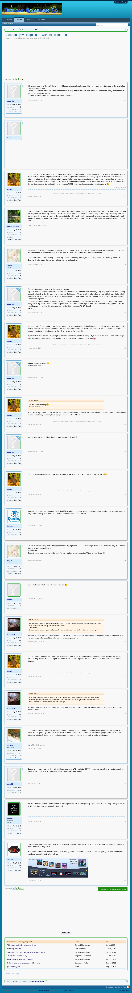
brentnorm (11, 634)
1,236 (19, 273)
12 (20, 107)
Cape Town (17, 112)
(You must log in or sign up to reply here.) (113, 889)
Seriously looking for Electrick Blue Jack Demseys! (26, 952)
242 (20, 640)
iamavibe (37, 38)
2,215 (19, 195)
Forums (19, 20)
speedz (10, 819)
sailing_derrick (13, 226)
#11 (125, 525)
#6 (125, 348)
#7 (125, 377)
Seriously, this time (14, 949)
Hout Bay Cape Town (14, 239)
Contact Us (109, 987)
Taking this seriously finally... (17, 956)
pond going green (13, 967)
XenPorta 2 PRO (44, 990)
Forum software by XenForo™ (20, 990)
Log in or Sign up (121, 2)
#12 (125, 560)
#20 (125, 880)
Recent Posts (66, 932)
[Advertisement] (66, 58)
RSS (128, 987)
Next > (21, 79)
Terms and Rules (124, 990)
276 (20, 232)
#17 (125, 748)
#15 (125, 676)
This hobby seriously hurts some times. (21, 945)
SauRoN (10, 859)
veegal (9, 189)
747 (20, 828)
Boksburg (18, 758)
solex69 (10, 600)
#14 (125, 642)
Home (9, 20)
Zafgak (9, 265)
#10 (125, 494)
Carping (10, 745)
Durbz (19, 833)
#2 (125, 196)
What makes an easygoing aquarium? (21, 959)
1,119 (19, 605)
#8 (125, 424)
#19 (125, 821)
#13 (125, 599)
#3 (125, 225)
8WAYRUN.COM (69, 990)
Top (124, 987)
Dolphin (10, 526)
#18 (125, 783)
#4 (125, 264)
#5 (125, 312)
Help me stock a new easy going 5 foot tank (23, 963)
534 (20, 753)
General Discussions (20, 38)
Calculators (41, 20)
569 (20, 865)
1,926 (19, 532)
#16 (125, 713)
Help (115, 987)
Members (29, 20)
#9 (125, 451)
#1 (125, 100)
